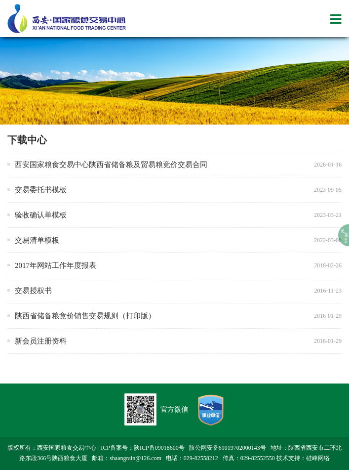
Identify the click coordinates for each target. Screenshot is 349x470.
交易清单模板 (37, 240)
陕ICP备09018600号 (159, 447)
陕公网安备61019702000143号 (227, 447)
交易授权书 (33, 291)
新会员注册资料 (41, 341)
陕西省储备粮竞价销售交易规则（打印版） (85, 316)
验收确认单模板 (41, 215)
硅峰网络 (318, 458)
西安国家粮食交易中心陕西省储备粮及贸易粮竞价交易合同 (111, 165)
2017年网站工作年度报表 (55, 265)
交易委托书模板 (41, 190)
